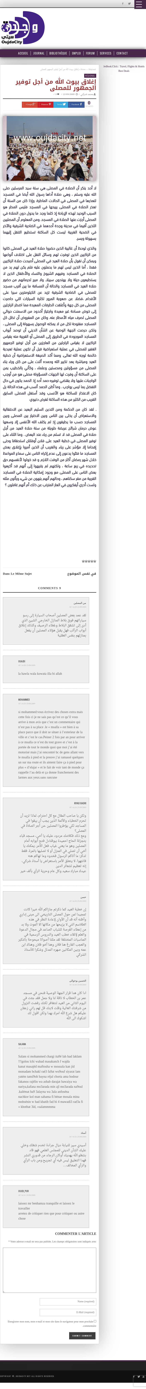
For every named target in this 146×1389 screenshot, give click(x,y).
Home (83, 69)
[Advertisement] (50, 523)
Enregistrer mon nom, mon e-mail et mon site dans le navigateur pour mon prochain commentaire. (52, 1324)
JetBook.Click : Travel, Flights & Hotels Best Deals (124, 69)
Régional (92, 69)
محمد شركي (87, 94)
